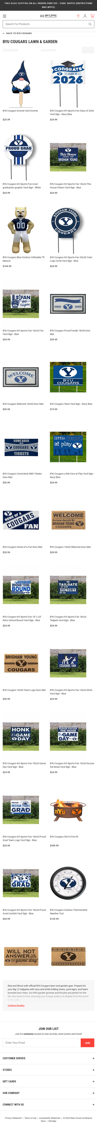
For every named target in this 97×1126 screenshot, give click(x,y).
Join (87, 1042)
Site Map (52, 1121)
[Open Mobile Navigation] (4, 16)
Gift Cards (9, 1081)
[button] (78, 16)
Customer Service (14, 1058)
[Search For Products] (40, 24)
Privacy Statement (13, 1118)
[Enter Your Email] (41, 1042)
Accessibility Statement (49, 1118)
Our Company (11, 1093)
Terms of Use (30, 1118)
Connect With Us (13, 1104)
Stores (7, 1069)
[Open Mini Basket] (92, 16)
